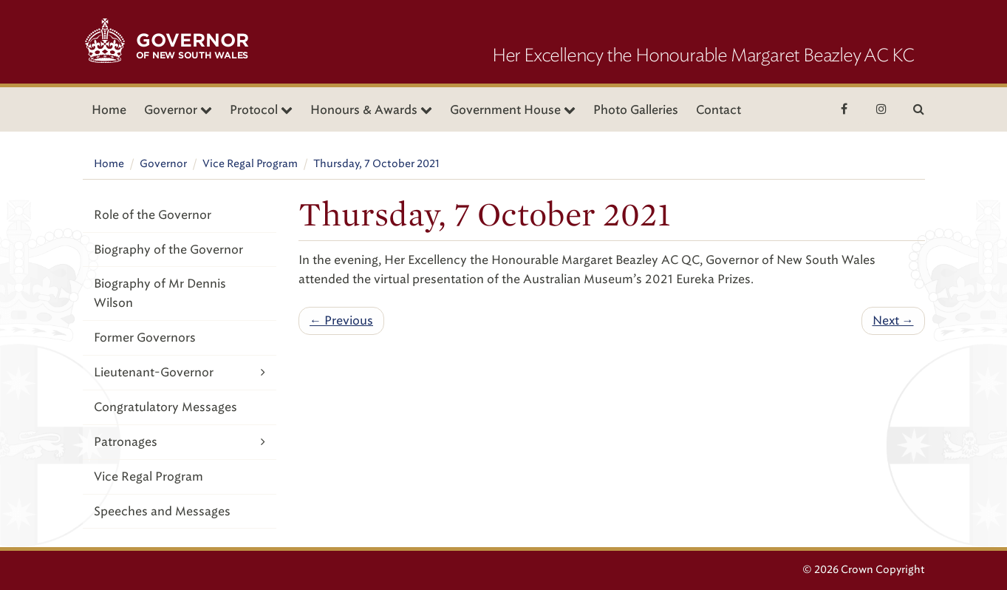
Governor (163, 163)
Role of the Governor (152, 215)
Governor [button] (178, 110)
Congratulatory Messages (165, 407)
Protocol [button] (261, 110)
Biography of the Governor (168, 250)
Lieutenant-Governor (180, 372)
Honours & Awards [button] (371, 110)
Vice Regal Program (250, 163)
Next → (893, 320)
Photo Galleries (635, 110)
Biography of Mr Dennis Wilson (160, 293)
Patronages (180, 442)
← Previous (341, 320)
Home (109, 110)
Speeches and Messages (162, 511)
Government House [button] (513, 110)
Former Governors (145, 337)
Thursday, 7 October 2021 (376, 163)
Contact (718, 110)
